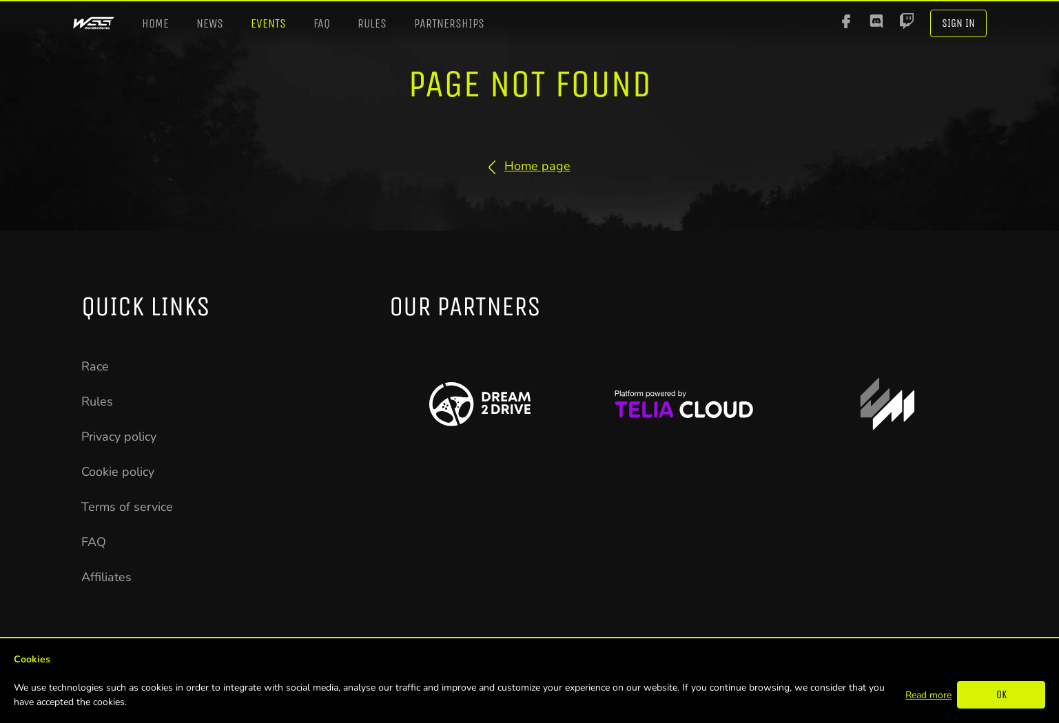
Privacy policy (118, 436)
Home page (529, 166)
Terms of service (127, 507)
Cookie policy (117, 471)
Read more (928, 695)
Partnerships (449, 23)
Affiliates (106, 577)
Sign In (958, 23)
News (209, 23)
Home (155, 23)
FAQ (321, 23)
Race (95, 366)
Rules (372, 23)
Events (268, 23)
